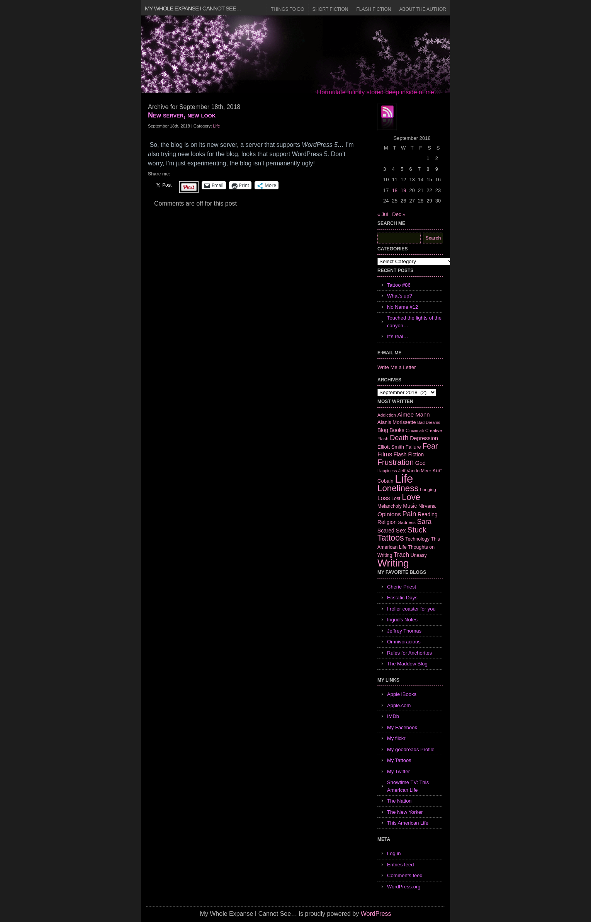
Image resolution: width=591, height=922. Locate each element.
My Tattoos (399, 760)
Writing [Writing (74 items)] (393, 563)
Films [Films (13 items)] (384, 454)
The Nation (399, 801)
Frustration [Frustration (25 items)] (395, 462)
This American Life (407, 823)
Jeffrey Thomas (404, 631)
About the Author (422, 9)
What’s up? (399, 296)
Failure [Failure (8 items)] (413, 447)
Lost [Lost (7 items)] (395, 498)
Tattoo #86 (399, 285)
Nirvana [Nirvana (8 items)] (427, 506)
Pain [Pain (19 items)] (409, 514)
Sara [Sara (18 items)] (424, 522)
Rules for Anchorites (409, 653)
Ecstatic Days (402, 597)
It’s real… (397, 336)
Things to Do (287, 9)
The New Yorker (405, 812)
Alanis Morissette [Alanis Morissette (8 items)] (396, 422)
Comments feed (405, 875)
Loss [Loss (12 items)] (383, 498)
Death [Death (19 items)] (399, 438)
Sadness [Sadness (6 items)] (407, 522)
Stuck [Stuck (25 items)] (417, 530)
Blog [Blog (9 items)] (382, 430)
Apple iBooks (401, 694)
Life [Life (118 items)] (404, 478)
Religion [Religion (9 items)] (387, 522)
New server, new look (182, 115)
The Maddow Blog (407, 664)
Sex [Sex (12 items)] (401, 530)
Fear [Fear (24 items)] (430, 446)
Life (216, 126)
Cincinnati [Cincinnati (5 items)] (415, 430)
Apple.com (399, 705)
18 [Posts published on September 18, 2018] (394, 190)
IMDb (393, 716)
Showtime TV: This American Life (408, 786)
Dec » (398, 214)
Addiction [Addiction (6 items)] (386, 414)
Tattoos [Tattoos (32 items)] (390, 538)
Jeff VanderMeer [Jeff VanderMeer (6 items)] (414, 470)
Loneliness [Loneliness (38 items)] (398, 488)
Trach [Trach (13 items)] (401, 554)
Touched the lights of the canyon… (414, 321)
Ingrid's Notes (402, 620)
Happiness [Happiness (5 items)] (387, 470)
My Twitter (398, 771)
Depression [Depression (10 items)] (424, 438)
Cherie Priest (401, 587)
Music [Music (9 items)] (410, 506)
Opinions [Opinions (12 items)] (389, 514)
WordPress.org (403, 887)
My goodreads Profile (411, 749)
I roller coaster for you (411, 609)
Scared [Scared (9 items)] (385, 530)
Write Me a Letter (396, 367)
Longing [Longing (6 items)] (428, 489)
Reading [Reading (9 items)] (427, 514)
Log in (394, 853)
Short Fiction (330, 9)
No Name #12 (402, 307)
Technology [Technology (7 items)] (417, 539)
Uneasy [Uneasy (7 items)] (419, 555)
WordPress (376, 913)
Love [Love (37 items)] (411, 497)
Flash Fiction (373, 9)
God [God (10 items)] (420, 463)
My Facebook (402, 727)
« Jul (382, 214)
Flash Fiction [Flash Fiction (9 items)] (409, 454)
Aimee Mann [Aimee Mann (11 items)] (413, 414)
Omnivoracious (404, 642)
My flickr (396, 738)
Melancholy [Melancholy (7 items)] (389, 506)
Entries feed (400, 865)
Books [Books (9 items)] (396, 430)
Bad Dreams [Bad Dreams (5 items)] (428, 422)
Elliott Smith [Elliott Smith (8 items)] (390, 447)
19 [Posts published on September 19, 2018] (403, 190)
